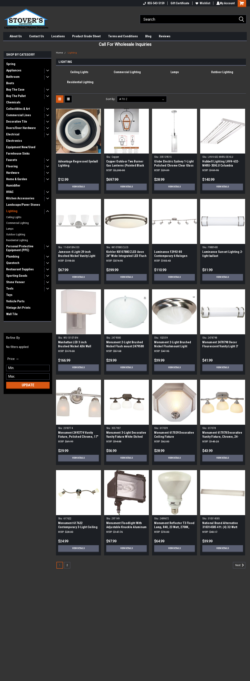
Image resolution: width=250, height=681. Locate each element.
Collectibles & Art (18, 109)
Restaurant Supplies (20, 269)
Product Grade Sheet (86, 36)
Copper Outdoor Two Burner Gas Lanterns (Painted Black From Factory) (125, 165)
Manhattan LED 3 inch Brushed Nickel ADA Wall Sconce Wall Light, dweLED (76, 346)
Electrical (12, 134)
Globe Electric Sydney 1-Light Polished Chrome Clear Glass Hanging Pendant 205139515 (174, 165)
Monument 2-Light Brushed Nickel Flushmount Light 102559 (172, 346)
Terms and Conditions (123, 36)
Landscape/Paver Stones (23, 205)
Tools (9, 288)
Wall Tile (12, 314)
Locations (58, 36)
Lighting (11, 211)
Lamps (9, 228)
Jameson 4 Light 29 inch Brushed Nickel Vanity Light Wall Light (76, 256)
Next (240, 565)
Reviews (164, 36)
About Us (16, 36)
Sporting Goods (16, 276)
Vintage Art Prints (18, 308)
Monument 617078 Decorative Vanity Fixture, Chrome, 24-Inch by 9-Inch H (222, 436)
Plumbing (12, 256)
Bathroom (13, 77)
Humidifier (13, 185)
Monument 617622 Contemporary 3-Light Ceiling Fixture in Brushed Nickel (78, 527)
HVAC (10, 192)
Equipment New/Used (20, 147)
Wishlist (202, 3)
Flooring (12, 166)
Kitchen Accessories (20, 198)
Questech (12, 263)
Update (28, 385)
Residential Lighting (17, 240)
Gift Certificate (179, 3)
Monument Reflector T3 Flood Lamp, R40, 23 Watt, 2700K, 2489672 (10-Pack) (174, 527)
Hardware (12, 173)
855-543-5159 (153, 3)
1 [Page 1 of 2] (59, 565)
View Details (78, 186)
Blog (148, 36)
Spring (10, 64)
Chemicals (13, 102)
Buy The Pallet (16, 96)
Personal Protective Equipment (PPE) (19, 248)
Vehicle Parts (15, 301)
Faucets (11, 160)
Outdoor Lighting (15, 234)
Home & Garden (16, 179)
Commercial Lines (18, 115)
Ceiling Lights (13, 217)
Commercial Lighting (17, 223)
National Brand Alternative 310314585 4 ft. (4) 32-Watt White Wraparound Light (220, 527)
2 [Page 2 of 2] (67, 565)
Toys (9, 295)
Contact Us (36, 36)
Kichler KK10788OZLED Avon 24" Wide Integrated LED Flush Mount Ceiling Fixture (126, 256)
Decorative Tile (16, 121)
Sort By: (110, 99)
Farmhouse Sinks (18, 153)
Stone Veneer (15, 282)
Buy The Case (15, 89)
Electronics (14, 141)
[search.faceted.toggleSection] (13, 359)
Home (59, 52)
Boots (10, 83)
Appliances (13, 70)
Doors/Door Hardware (21, 128)
